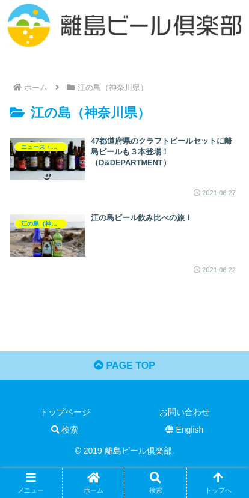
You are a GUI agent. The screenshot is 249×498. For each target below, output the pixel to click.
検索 (65, 429)
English (184, 429)
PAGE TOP (124, 365)
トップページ (65, 412)
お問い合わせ (184, 412)
